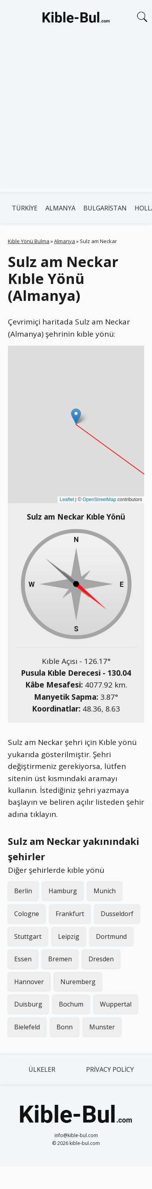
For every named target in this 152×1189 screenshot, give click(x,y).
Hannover (29, 981)
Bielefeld (27, 1027)
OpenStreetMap (99, 499)
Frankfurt (70, 913)
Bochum (71, 1004)
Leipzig (68, 936)
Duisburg (28, 1004)
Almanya (60, 208)
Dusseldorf (117, 913)
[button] (76, 416)
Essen (23, 959)
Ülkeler (41, 1069)
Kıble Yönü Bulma (28, 241)
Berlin (23, 891)
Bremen (60, 959)
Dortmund (111, 936)
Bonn (64, 1027)
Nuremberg (78, 981)
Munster (102, 1027)
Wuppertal (115, 1004)
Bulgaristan (105, 208)
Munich (105, 891)
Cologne (26, 913)
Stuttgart (27, 936)
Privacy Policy (110, 1069)
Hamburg (63, 891)
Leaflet (67, 499)
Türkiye (25, 208)
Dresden (101, 959)
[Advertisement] (74, 115)
